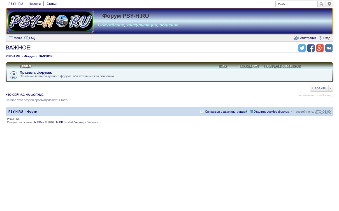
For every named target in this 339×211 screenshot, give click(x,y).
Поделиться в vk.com (329, 48)
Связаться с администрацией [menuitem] (226, 111)
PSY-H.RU (15, 3)
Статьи (52, 3)
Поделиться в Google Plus (320, 48)
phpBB (59, 122)
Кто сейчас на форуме (25, 94)
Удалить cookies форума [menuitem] (271, 111)
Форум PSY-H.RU (125, 16)
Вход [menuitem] (326, 38)
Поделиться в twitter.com (302, 48)
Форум (32, 111)
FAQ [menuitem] (32, 38)
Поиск (321, 4)
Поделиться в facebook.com (311, 48)
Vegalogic (81, 122)
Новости (35, 3)
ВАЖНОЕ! (19, 47)
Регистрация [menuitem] (307, 38)
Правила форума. (36, 72)
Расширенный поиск (329, 4)
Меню (18, 38)
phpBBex (38, 122)
